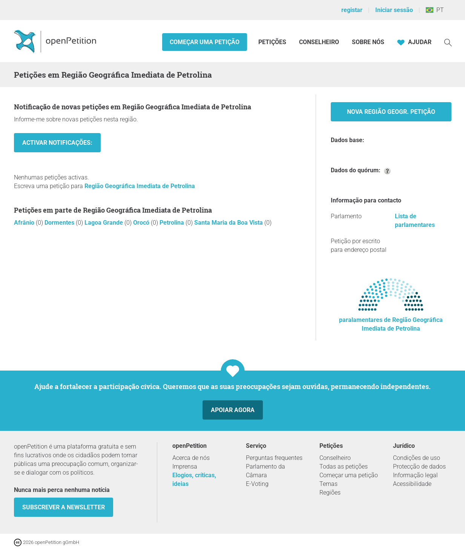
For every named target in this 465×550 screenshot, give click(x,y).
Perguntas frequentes (274, 457)
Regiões (330, 492)
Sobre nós (368, 42)
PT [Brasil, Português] (435, 10)
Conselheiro (319, 42)
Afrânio (25, 222)
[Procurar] (448, 42)
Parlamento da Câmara (265, 471)
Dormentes (60, 222)
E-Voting (257, 483)
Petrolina (173, 222)
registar (351, 10)
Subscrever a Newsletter (63, 507)
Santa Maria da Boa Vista (229, 222)
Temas (328, 483)
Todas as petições (343, 466)
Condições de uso (416, 457)
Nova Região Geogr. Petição (391, 111)
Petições (273, 42)
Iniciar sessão (394, 10)
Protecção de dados (419, 466)
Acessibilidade (412, 483)
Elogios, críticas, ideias (194, 479)
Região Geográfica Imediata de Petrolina (139, 186)
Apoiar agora (233, 410)
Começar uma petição (204, 42)
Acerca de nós (191, 457)
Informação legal (415, 475)
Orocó (142, 222)
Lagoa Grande (104, 222)
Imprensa (184, 466)
